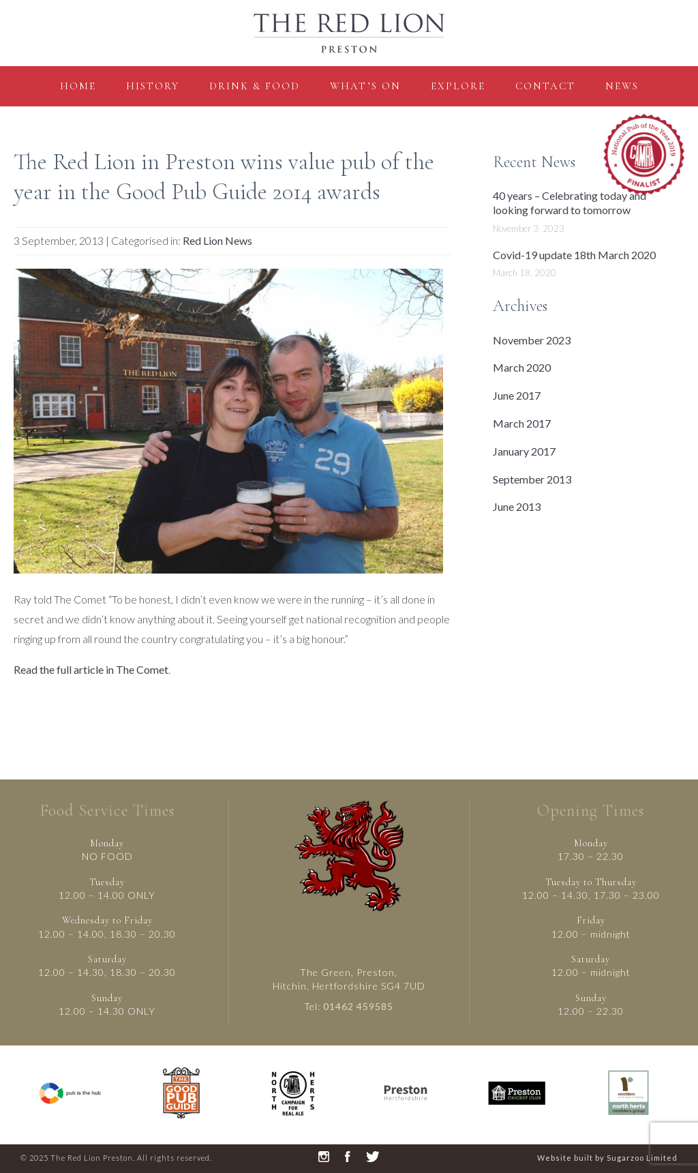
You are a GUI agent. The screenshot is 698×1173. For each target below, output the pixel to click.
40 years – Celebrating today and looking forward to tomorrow (569, 202)
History (152, 86)
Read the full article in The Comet (91, 669)
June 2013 (517, 506)
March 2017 (522, 423)
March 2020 (522, 367)
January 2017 (524, 451)
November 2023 (532, 339)
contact (545, 86)
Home (78, 86)
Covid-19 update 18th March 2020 (574, 254)
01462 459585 (358, 1006)
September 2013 (532, 479)
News (622, 86)
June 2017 (517, 395)
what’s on (365, 86)
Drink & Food (254, 86)
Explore (458, 86)
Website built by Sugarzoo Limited (607, 1157)
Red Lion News (217, 240)
